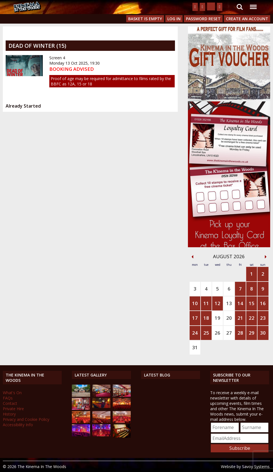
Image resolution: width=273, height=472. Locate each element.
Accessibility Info (18, 424)
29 (251, 333)
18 (206, 318)
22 (251, 318)
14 (240, 303)
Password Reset (203, 18)
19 (217, 318)
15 (251, 303)
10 (195, 303)
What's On (12, 392)
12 (217, 303)
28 (240, 333)
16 (263, 303)
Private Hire (13, 408)
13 (229, 303)
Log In (174, 18)
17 (195, 318)
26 (217, 333)
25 (206, 333)
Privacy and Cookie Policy (26, 419)
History (9, 414)
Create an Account (247, 18)
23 (263, 318)
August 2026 (229, 256)
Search (240, 7)
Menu (253, 4)
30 (263, 333)
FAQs (8, 398)
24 (195, 333)
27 (229, 333)
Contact (10, 403)
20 (229, 318)
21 (240, 318)
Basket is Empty (145, 18)
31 (195, 347)
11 (206, 303)
